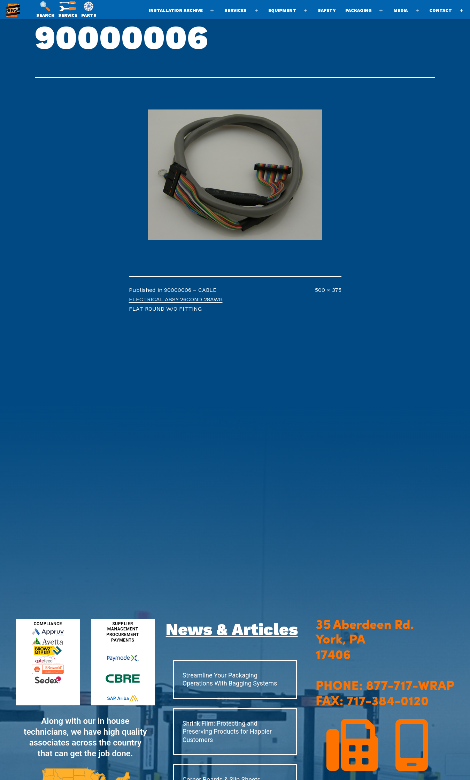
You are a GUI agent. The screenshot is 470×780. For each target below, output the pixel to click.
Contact (440, 10)
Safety (327, 10)
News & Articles (232, 629)
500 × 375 (328, 290)
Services (235, 10)
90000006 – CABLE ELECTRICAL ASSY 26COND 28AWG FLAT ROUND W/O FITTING (176, 299)
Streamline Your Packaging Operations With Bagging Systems (230, 679)
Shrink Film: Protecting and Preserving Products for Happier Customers (227, 731)
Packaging (358, 10)
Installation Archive (176, 10)
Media (400, 10)
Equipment (282, 10)
